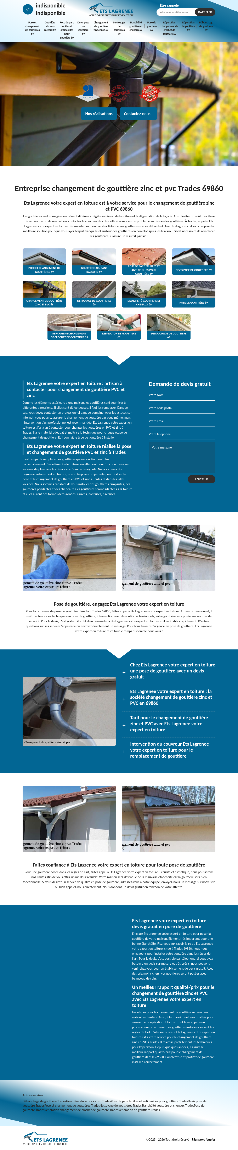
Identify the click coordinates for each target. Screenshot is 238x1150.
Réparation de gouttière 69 (188, 26)
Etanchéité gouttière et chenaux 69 (135, 26)
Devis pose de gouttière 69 (83, 28)
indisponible (51, 5)
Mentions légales (203, 1139)
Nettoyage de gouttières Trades (121, 1105)
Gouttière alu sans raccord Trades (88, 1101)
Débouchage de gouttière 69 (206, 26)
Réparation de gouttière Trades (139, 1110)
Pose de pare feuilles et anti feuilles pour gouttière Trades (149, 1101)
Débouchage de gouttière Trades (44, 1101)
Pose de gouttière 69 (152, 26)
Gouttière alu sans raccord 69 (50, 26)
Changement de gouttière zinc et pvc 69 (101, 26)
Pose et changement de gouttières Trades (72, 1105)
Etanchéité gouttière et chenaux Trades (168, 1105)
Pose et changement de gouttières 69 (32, 28)
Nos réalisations (99, 113)
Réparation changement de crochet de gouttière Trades (81, 1110)
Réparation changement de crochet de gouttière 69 (169, 28)
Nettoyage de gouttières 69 (119, 28)
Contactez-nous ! (138, 113)
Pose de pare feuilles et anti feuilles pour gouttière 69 (67, 30)
